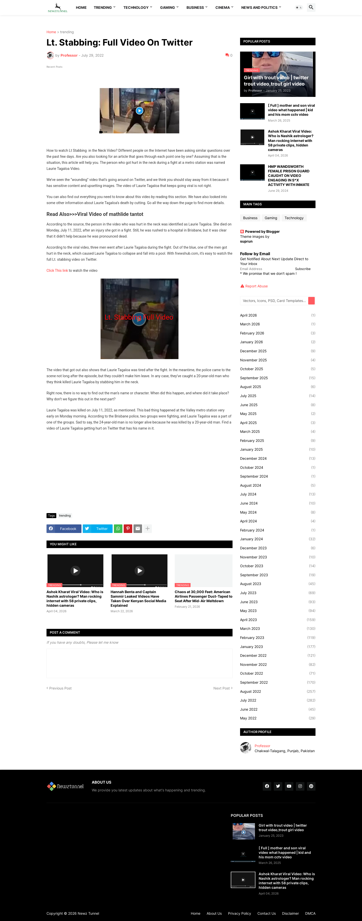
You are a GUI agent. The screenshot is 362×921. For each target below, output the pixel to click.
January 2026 (277, 341)
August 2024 (277, 485)
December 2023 (277, 548)
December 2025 (277, 351)
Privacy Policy (239, 913)
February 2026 (277, 333)
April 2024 (277, 521)
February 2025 (277, 440)
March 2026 (277, 324)
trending (67, 32)
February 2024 (277, 530)
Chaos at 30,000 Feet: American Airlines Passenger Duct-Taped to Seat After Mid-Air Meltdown (204, 596)
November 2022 (277, 664)
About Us (214, 913)
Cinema (222, 7)
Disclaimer (290, 913)
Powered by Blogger (260, 231)
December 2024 (277, 458)
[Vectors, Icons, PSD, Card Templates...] (274, 300)
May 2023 (277, 610)
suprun (246, 241)
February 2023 (277, 637)
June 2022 (277, 709)
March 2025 (277, 431)
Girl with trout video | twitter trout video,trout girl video (283, 827)
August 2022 (277, 691)
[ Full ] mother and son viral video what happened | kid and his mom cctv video (291, 110)
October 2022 (277, 673)
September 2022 (277, 682)
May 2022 (277, 718)
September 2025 (277, 377)
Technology (136, 7)
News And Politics (259, 7)
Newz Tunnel (88, 913)
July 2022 (277, 700)
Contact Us (266, 913)
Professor (262, 746)
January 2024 (277, 539)
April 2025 (277, 422)
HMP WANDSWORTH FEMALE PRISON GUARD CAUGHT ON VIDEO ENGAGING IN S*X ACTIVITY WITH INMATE (288, 175)
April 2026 (277, 315)
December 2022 (277, 655)
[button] (299, 7)
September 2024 (277, 476)
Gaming (167, 7)
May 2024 (277, 512)
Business (195, 7)
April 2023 (277, 619)
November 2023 (277, 557)
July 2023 (277, 592)
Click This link (57, 270)
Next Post (221, 688)
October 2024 (277, 467)
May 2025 (277, 413)
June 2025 (277, 404)
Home (81, 7)
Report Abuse (256, 286)
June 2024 (277, 503)
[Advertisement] (140, 471)
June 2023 (277, 601)
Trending (103, 7)
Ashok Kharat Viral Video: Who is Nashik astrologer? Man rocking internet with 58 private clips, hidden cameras (75, 599)
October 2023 (277, 565)
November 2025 (277, 360)
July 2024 (277, 494)
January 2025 (277, 449)
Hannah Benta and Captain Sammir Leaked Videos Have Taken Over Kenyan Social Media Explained (138, 599)
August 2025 (277, 386)
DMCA (310, 913)
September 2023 (277, 575)
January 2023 (277, 646)
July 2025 (277, 395)
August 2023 (277, 583)
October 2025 (277, 368)
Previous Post (60, 688)
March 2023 (277, 628)
